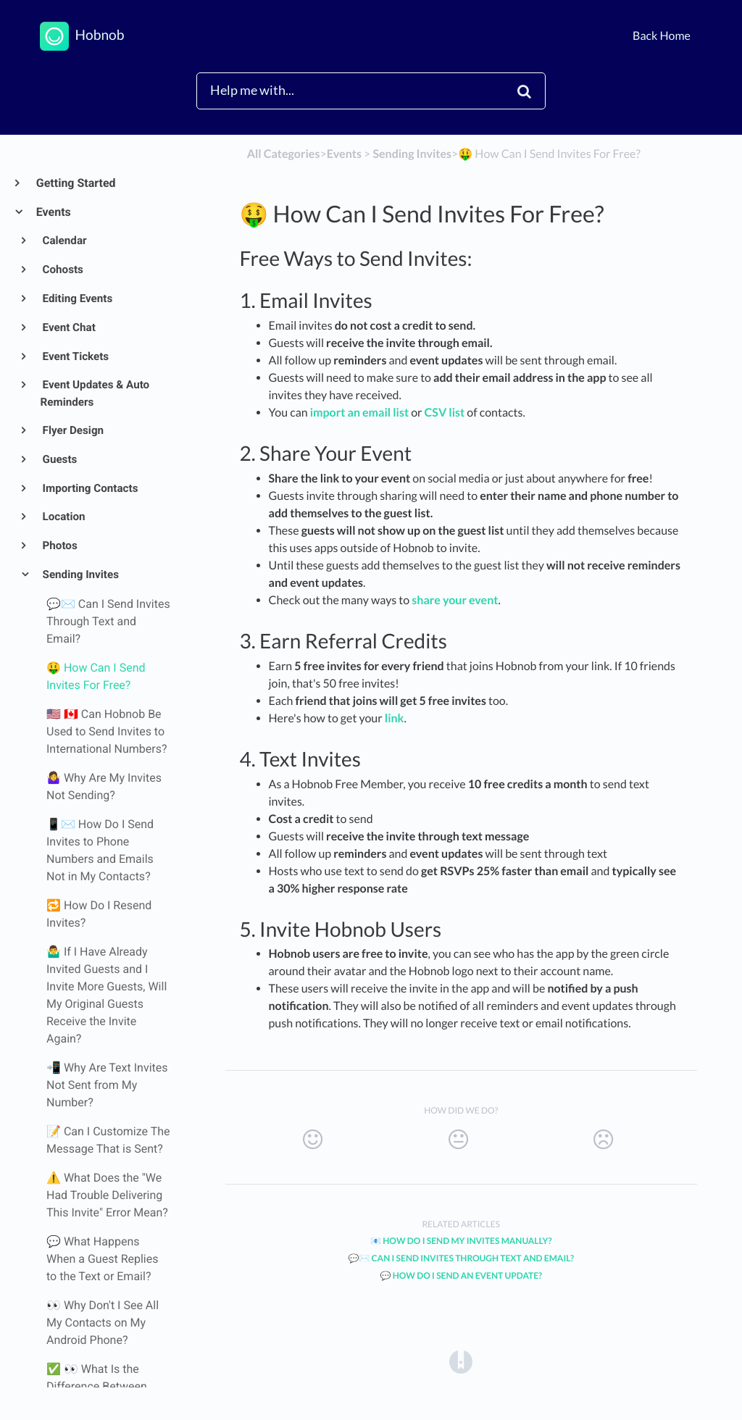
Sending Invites (80, 574)
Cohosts (62, 269)
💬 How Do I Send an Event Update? (461, 1275)
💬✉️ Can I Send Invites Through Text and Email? (461, 1258)
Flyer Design (72, 430)
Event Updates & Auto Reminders (95, 393)
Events (53, 212)
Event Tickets (75, 356)
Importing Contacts (89, 488)
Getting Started (75, 183)
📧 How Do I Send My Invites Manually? (461, 1240)
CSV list (445, 412)
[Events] (344, 154)
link (394, 718)
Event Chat (68, 327)
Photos (59, 545)
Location (63, 516)
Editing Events (77, 298)
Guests (59, 459)
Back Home (662, 36)
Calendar (64, 240)
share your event (455, 600)
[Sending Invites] (411, 154)
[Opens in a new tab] (460, 1361)
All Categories (283, 154)
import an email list (360, 412)
